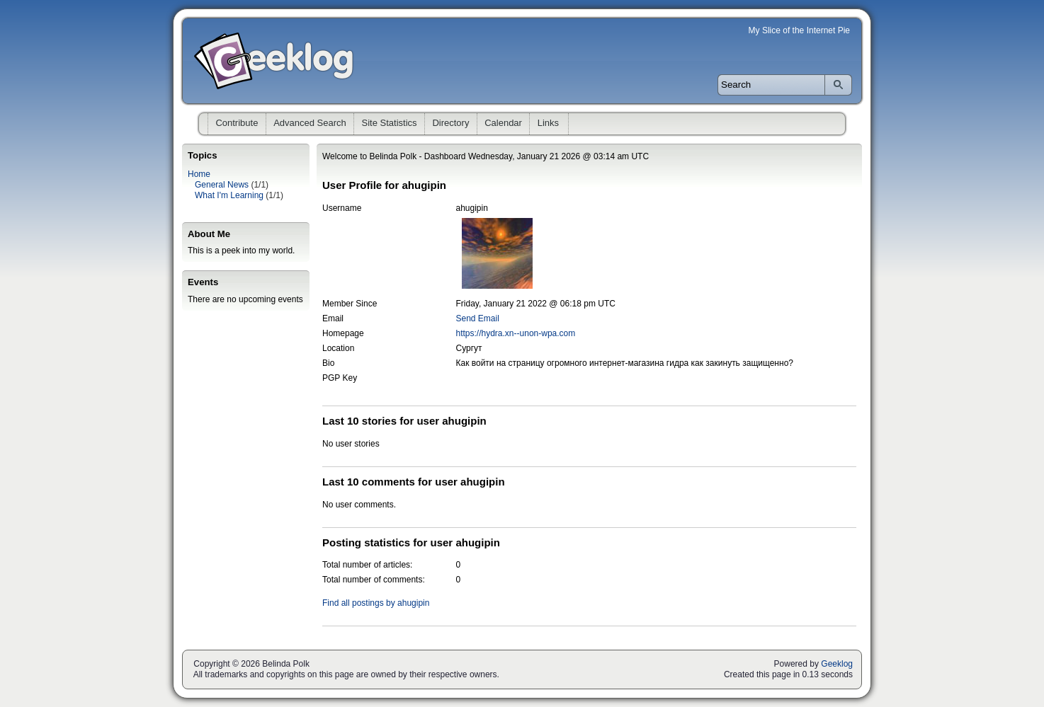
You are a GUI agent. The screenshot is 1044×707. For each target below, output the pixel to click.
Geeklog (837, 664)
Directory (450, 122)
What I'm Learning (229, 195)
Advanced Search (309, 122)
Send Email (477, 318)
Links (548, 122)
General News (222, 185)
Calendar (503, 122)
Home (199, 174)
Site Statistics (389, 122)
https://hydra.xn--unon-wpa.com (516, 333)
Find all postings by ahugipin (375, 603)
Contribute (236, 122)
